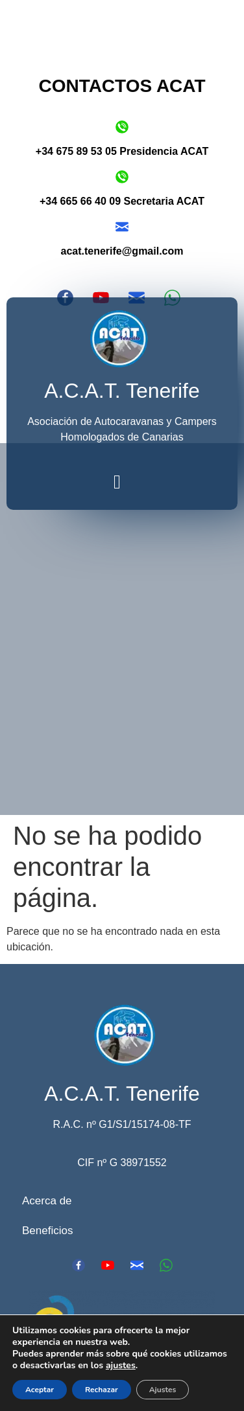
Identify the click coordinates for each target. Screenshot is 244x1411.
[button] (117, 482)
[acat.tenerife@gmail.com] (122, 226)
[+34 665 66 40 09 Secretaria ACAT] (122, 176)
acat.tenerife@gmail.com (122, 251)
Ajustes (163, 1389)
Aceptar (39, 1389)
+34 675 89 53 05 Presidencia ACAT (122, 151)
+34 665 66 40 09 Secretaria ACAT (122, 201)
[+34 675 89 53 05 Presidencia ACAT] (122, 126)
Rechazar (101, 1389)
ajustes (121, 1365)
